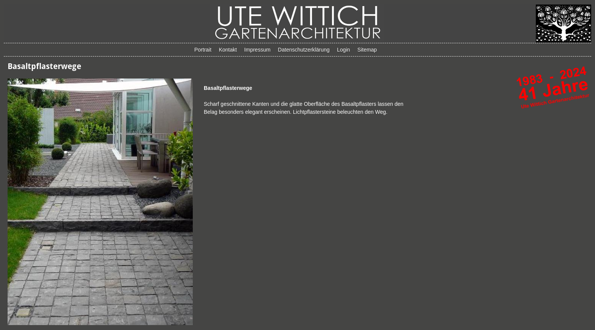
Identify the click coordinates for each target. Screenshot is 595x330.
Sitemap (367, 50)
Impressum (257, 50)
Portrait (202, 50)
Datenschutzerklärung (303, 50)
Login (343, 50)
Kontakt (228, 50)
